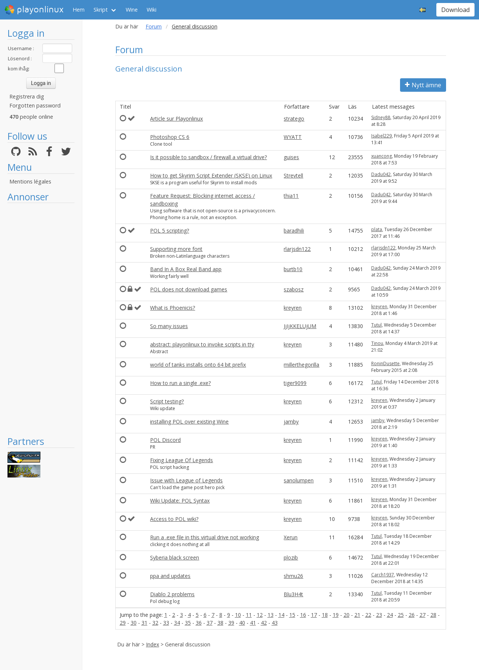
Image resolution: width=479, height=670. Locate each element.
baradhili (294, 230)
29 (123, 622)
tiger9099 (295, 382)
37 (210, 622)
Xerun (291, 537)
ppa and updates (170, 575)
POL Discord (165, 439)
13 (271, 614)
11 (249, 614)
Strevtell (293, 175)
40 (242, 622)
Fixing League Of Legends (181, 460)
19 (336, 614)
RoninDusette (385, 363)
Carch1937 (382, 575)
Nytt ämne (423, 85)
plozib (291, 557)
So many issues (169, 326)
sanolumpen (299, 480)
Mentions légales (30, 181)
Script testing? (167, 401)
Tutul (376, 325)
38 (220, 622)
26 (412, 614)
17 (314, 614)
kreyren (293, 307)
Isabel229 (381, 136)
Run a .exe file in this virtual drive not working (204, 537)
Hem (79, 9)
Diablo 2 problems (172, 594)
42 (264, 622)
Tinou (377, 343)
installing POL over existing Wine (189, 421)
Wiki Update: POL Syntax (180, 500)
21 (357, 614)
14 (281, 614)
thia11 (291, 195)
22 (368, 614)
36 (199, 622)
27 (422, 614)
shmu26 (293, 575)
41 (253, 622)
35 (188, 622)
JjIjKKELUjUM (300, 326)
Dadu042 (381, 174)
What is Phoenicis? (172, 307)
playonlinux (34, 9)
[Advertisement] (40, 319)
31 (144, 622)
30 (134, 622)
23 (379, 614)
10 (238, 614)
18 (325, 614)
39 (231, 622)
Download (455, 10)
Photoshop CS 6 (169, 136)
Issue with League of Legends (186, 480)
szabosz (293, 289)
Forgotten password (35, 105)
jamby (291, 421)
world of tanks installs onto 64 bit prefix (198, 364)
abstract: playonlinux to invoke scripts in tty (202, 344)
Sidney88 (380, 117)
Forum (154, 26)
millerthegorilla (301, 364)
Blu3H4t (293, 594)
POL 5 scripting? (169, 230)
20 (347, 614)
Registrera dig (26, 96)
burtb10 (293, 269)
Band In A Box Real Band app (186, 269)
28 (433, 614)
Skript (101, 9)
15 (292, 614)
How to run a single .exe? (180, 382)
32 (155, 622)
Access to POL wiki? (174, 518)
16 (303, 614)
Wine (132, 9)
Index (152, 644)
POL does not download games (188, 289)
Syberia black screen (174, 557)
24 (390, 614)
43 (275, 622)
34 (177, 622)
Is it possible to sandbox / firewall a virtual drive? (208, 157)
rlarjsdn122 (297, 248)
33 (166, 622)
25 (401, 614)
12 (260, 614)
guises (291, 157)
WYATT (293, 136)
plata (376, 229)
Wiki (151, 9)
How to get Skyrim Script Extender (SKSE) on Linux (211, 175)
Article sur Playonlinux (176, 118)
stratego (294, 118)
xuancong (381, 156)
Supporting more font (176, 248)
